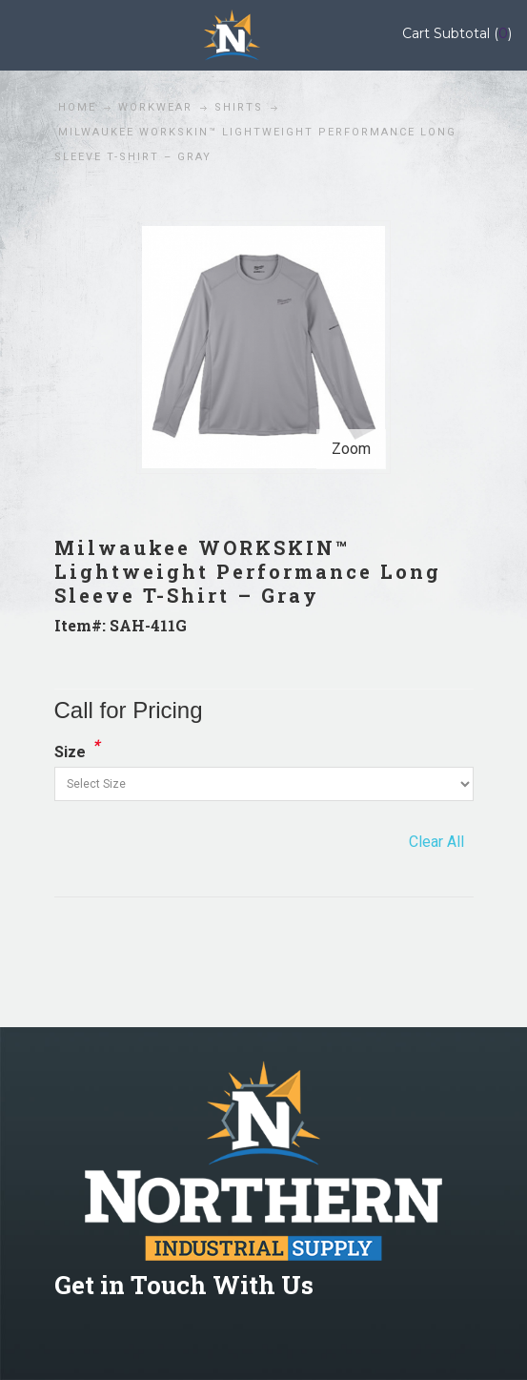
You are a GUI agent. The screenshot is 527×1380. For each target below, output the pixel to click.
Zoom (351, 449)
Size (70, 752)
